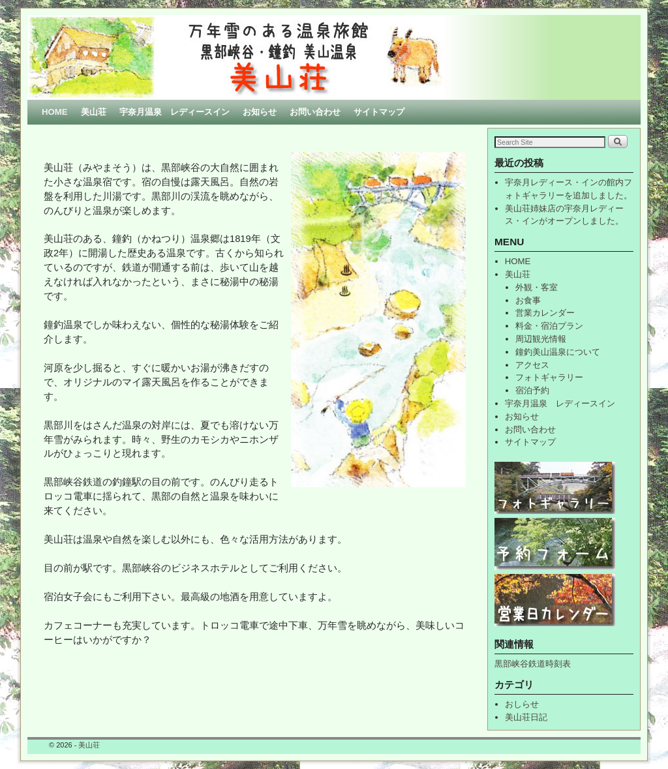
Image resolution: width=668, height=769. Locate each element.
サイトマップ (379, 112)
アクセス (532, 365)
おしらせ (522, 704)
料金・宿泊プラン (549, 326)
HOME (55, 112)
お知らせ (260, 112)
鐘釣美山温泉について (557, 352)
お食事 (528, 300)
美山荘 (93, 112)
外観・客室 (536, 287)
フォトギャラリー (549, 377)
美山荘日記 (526, 717)
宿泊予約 (532, 390)
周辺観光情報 (540, 339)
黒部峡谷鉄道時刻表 (532, 664)
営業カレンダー (545, 313)
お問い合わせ (315, 112)
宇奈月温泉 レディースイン (174, 112)
